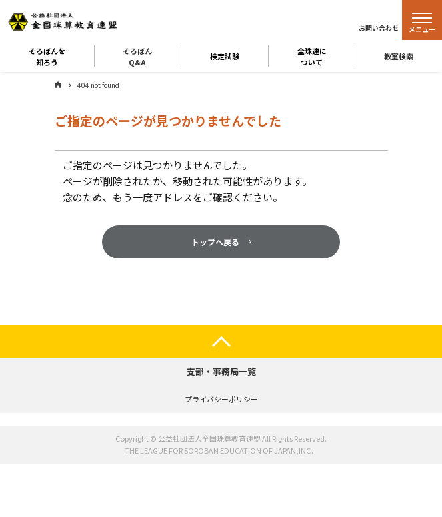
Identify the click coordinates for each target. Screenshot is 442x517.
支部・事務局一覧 (221, 371)
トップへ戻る (215, 241)
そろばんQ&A (137, 56)
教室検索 (398, 56)
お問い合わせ (379, 28)
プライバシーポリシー (221, 399)
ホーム (58, 85)
